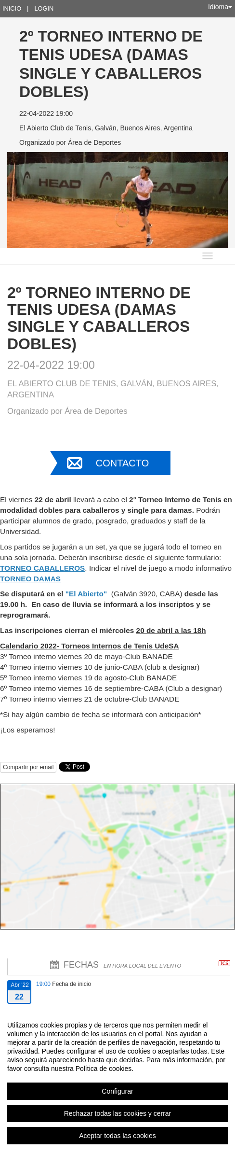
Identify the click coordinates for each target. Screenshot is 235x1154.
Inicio (11, 8)
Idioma (220, 7)
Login (43, 8)
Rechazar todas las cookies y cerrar (117, 1113)
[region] (117, 1080)
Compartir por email (28, 767)
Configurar (117, 1091)
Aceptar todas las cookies (117, 1136)
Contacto (122, 463)
